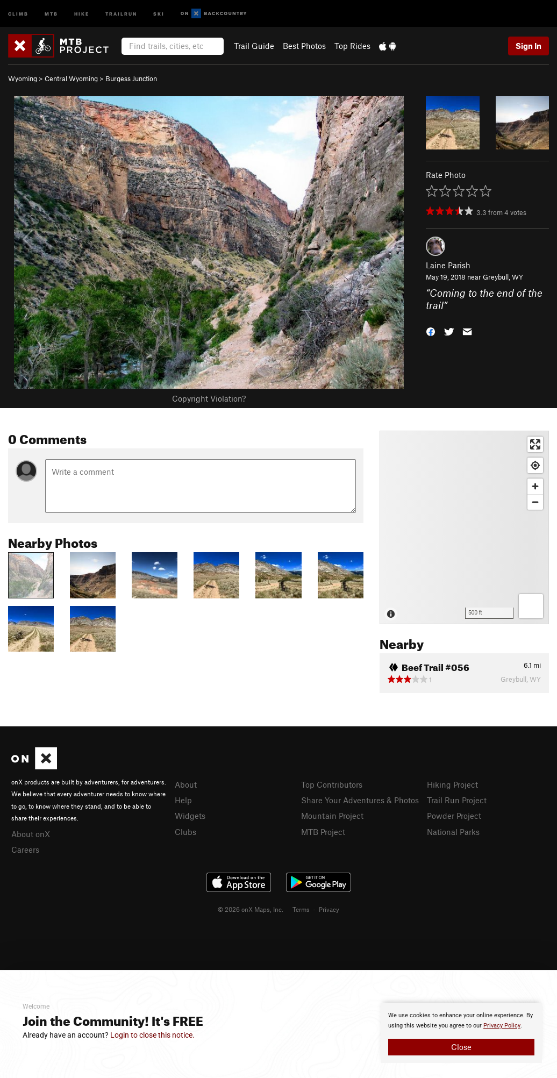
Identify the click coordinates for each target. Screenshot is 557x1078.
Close (461, 1047)
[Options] (531, 606)
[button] (430, 330)
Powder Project (454, 815)
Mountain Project (332, 815)
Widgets (190, 815)
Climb (18, 13)
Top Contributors (331, 784)
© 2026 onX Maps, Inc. (250, 909)
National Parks (453, 832)
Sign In (528, 46)
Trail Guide (254, 46)
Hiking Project (452, 784)
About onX (30, 834)
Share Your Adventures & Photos (360, 800)
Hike (81, 13)
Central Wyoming (71, 78)
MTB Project (323, 832)
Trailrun (121, 13)
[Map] (464, 527)
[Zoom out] (535, 502)
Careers (25, 849)
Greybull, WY (503, 277)
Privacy (329, 909)
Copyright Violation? (209, 398)
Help (183, 800)
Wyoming (22, 78)
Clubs (185, 832)
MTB (51, 13)
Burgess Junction (131, 78)
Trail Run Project (457, 800)
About (186, 784)
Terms (301, 909)
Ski (159, 13)
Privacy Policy (501, 1025)
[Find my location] (535, 465)
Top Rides (352, 46)
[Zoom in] (535, 486)
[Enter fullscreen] (535, 444)
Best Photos (304, 46)
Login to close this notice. (152, 1035)
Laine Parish (448, 265)
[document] (461, 1032)
